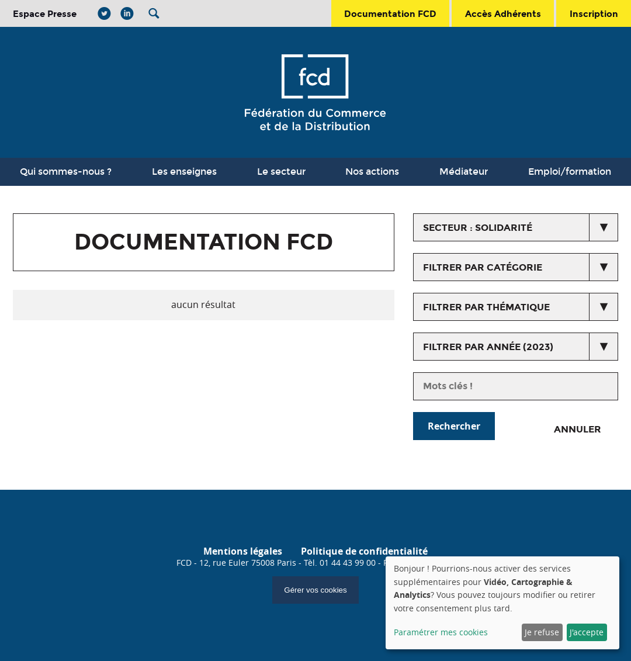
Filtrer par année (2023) (488, 346)
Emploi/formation (569, 171)
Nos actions (372, 171)
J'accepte (587, 632)
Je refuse (542, 632)
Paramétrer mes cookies (441, 632)
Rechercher (454, 426)
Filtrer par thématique (486, 307)
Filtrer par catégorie (482, 267)
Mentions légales (242, 551)
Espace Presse (45, 13)
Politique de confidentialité (364, 551)
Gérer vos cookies (315, 590)
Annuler (577, 429)
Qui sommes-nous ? (66, 171)
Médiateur (463, 171)
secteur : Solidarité (477, 227)
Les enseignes (184, 171)
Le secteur (281, 171)
